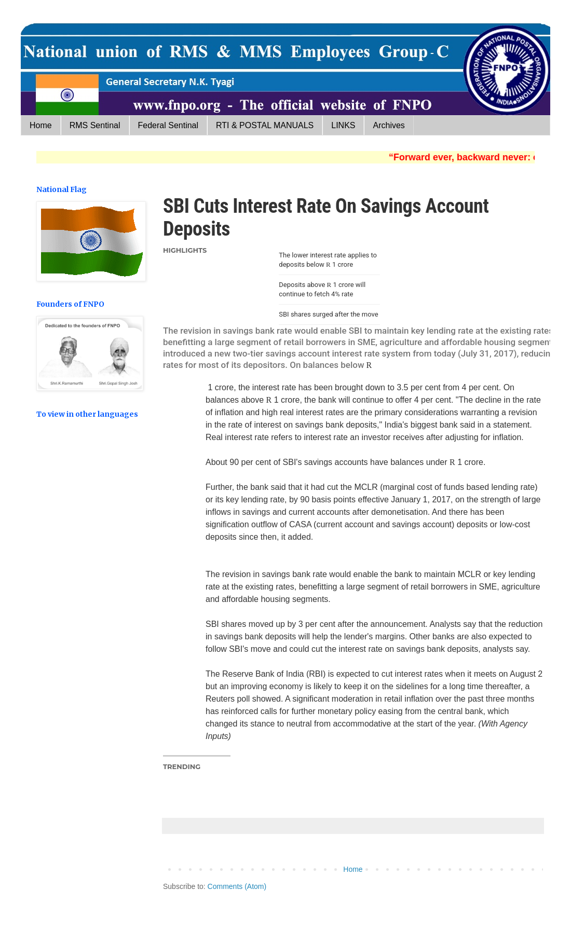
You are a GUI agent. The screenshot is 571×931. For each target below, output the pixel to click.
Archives (388, 125)
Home (41, 125)
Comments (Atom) (237, 886)
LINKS (343, 125)
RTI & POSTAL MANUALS (265, 125)
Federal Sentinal (168, 125)
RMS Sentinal (95, 125)
